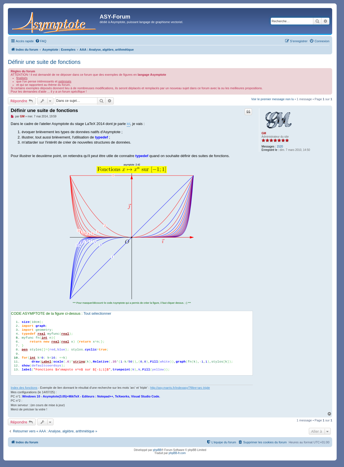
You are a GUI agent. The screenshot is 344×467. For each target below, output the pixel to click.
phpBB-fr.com (177, 453)
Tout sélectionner (97, 313)
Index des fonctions (24, 387)
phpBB (157, 450)
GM (264, 133)
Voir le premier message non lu (272, 99)
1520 (280, 146)
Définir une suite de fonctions (44, 62)
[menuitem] (40, 41)
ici (128, 124)
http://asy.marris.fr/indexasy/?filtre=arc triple (180, 387)
